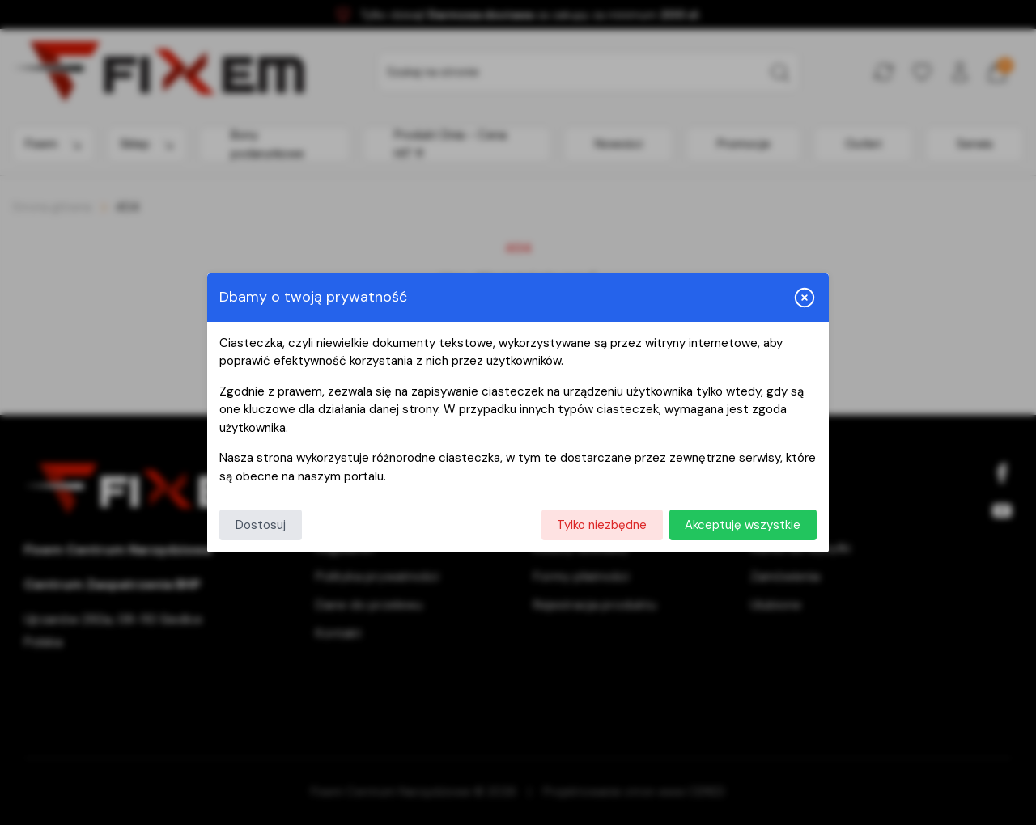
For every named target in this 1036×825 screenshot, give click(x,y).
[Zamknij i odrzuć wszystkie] (804, 298)
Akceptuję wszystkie (742, 525)
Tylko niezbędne (602, 525)
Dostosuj (261, 525)
